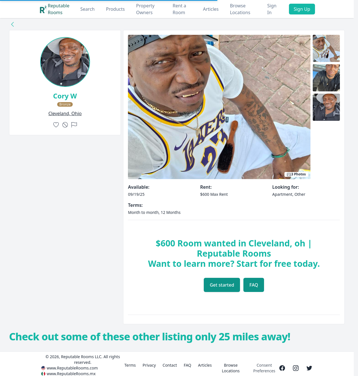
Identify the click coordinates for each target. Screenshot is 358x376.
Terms (130, 365)
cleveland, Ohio (65, 113)
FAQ (253, 285)
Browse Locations (240, 9)
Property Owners (145, 9)
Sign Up (302, 9)
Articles (210, 9)
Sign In (271, 9)
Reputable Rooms (54, 9)
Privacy (149, 365)
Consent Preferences (264, 367)
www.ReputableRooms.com (72, 368)
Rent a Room (179, 9)
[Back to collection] (12, 24)
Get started (222, 285)
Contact (170, 365)
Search (87, 9)
